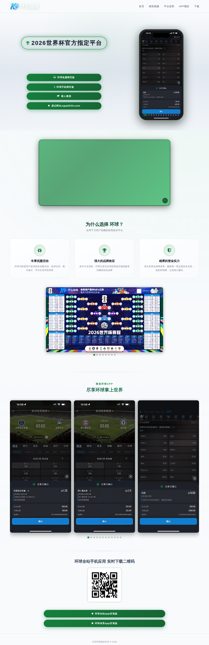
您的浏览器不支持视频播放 (104, 172)
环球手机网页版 (82, 86)
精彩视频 (154, 6)
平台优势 (169, 6)
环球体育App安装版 (125, 613)
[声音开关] (164, 200)
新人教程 (40, 96)
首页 (141, 6)
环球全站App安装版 (84, 613)
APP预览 (184, 6)
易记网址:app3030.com (80, 96)
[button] (88, 537)
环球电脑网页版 (46, 86)
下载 (196, 6)
